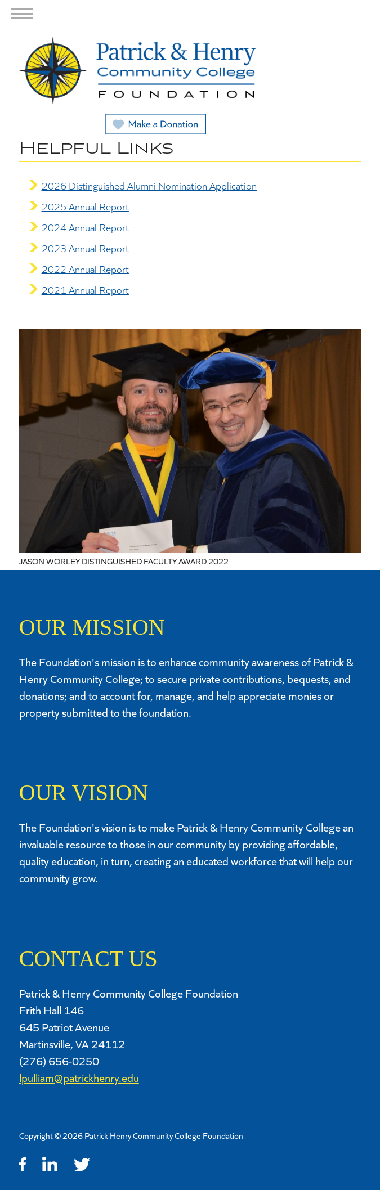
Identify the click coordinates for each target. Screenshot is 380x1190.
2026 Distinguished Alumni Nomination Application (149, 185)
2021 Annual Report (85, 290)
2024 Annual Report (85, 227)
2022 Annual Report (85, 269)
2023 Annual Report (85, 248)
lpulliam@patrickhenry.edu (79, 1077)
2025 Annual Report (85, 206)
